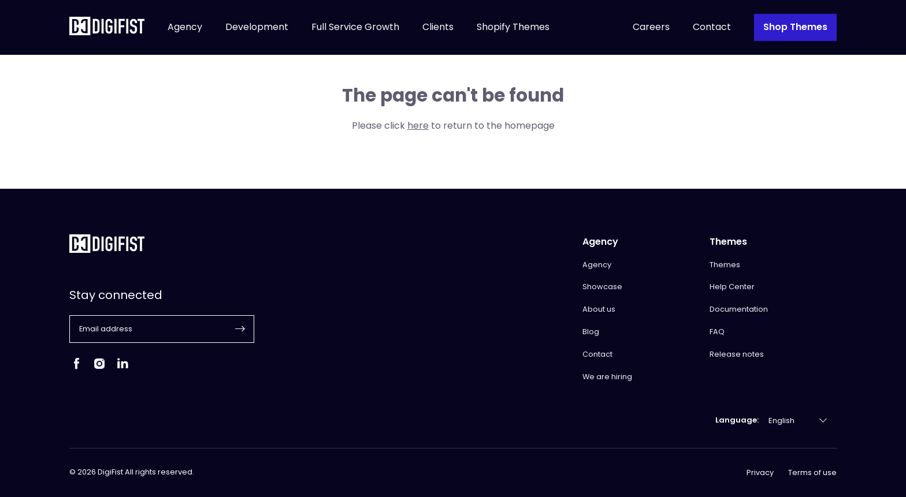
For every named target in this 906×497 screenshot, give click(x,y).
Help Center (732, 287)
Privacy (760, 472)
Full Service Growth (355, 27)
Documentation (739, 309)
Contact (712, 27)
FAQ (717, 332)
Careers (651, 27)
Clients (438, 27)
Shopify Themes (513, 27)
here (418, 125)
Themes (725, 265)
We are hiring (607, 377)
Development (256, 27)
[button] (240, 329)
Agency (185, 27)
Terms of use (812, 472)
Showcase (602, 287)
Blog (590, 332)
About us (598, 309)
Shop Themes (795, 26)
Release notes (737, 354)
